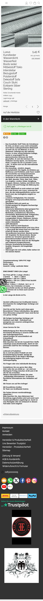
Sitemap (6, 450)
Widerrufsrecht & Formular (15, 466)
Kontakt (5, 431)
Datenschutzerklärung (12, 462)
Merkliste (30, 3)
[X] (16, 480)
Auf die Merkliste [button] (11, 112)
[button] (6, 3)
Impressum (7, 427)
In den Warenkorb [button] (11, 119)
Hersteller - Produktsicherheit (16, 447)
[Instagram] (34, 480)
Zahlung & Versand (11, 456)
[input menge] (32, 106)
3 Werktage (10, 101)
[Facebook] (22, 480)
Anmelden (26, 3)
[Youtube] (4, 487)
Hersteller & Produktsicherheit (16, 440)
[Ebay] (10, 487)
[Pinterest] (28, 480)
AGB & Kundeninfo (11, 459)
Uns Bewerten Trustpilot (14, 443)
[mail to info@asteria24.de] (4, 480)
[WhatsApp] (10, 480)
